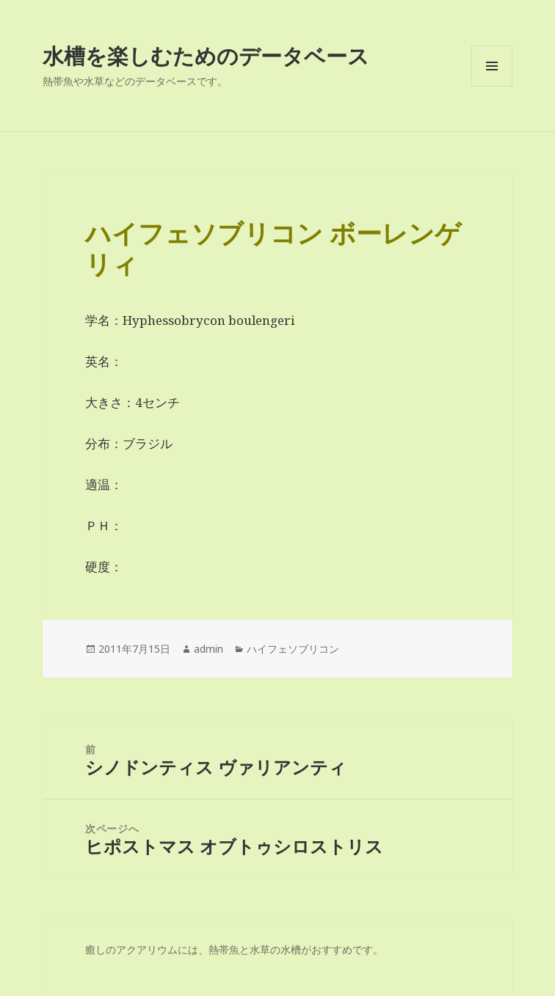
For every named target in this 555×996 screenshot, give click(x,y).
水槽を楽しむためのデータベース (206, 55)
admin (208, 649)
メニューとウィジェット (491, 86)
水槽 (290, 949)
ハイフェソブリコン (293, 649)
